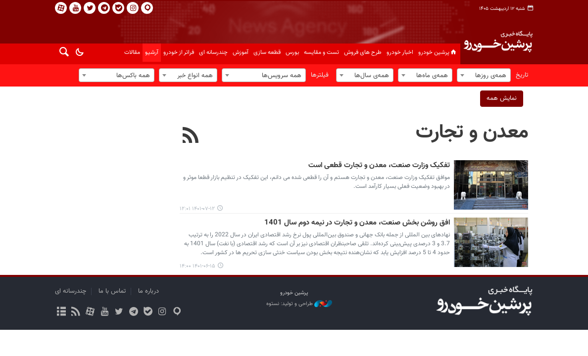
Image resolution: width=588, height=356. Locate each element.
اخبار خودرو (400, 52)
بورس (292, 52)
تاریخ (522, 75)
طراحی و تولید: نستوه (299, 304)
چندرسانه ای (213, 52)
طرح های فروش (363, 52)
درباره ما (148, 291)
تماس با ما (112, 291)
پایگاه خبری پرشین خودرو (497, 47)
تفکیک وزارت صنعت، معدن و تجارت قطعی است (379, 165)
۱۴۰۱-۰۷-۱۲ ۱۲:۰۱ (197, 209)
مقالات (132, 52)
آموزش (240, 52)
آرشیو (151, 52)
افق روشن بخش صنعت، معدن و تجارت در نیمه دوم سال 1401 (357, 223)
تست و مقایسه (321, 52)
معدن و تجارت (472, 132)
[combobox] (484, 75)
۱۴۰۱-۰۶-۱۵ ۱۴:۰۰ (197, 266)
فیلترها (320, 75)
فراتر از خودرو (178, 52)
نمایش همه (502, 98)
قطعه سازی (267, 52)
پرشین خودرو (438, 52)
